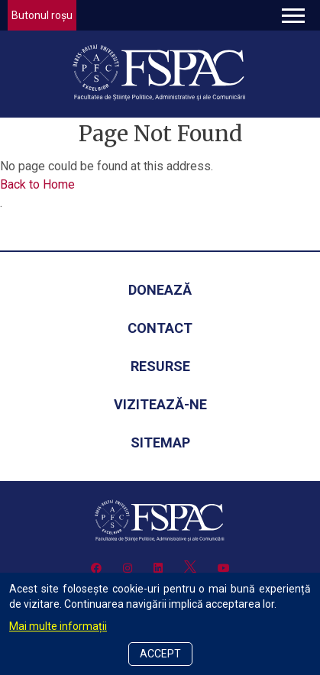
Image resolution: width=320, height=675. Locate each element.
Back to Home (37, 184)
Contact (160, 328)
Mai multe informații (58, 626)
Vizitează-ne (160, 404)
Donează (160, 290)
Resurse (160, 366)
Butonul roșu (42, 15)
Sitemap (160, 442)
